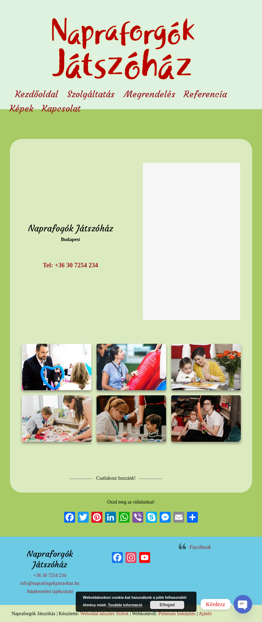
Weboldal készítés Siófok (104, 613)
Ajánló (205, 613)
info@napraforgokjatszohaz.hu (49, 583)
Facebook (200, 547)
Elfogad (167, 605)
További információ (125, 605)
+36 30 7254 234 (49, 575)
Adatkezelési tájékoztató (49, 591)
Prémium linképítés (176, 613)
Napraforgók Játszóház (122, 42)
